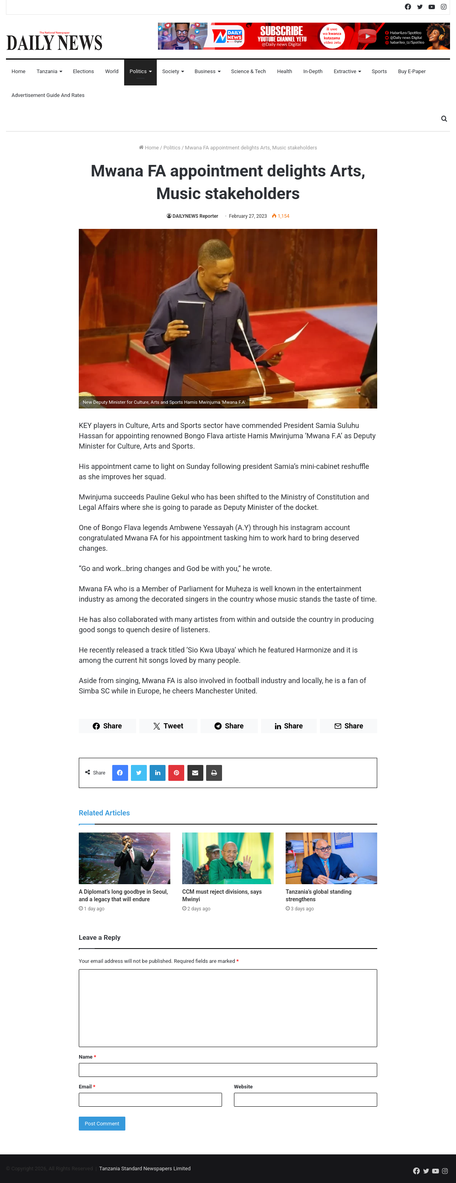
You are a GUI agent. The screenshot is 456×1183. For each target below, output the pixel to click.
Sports (379, 71)
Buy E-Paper (411, 71)
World (112, 71)
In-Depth (312, 71)
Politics (138, 71)
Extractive (345, 71)
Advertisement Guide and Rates (48, 95)
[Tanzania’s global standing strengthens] (331, 858)
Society (170, 71)
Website (243, 1087)
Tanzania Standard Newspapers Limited (145, 1168)
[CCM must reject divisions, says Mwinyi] (228, 858)
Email (87, 1087)
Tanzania (47, 71)
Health (284, 71)
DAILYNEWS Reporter (195, 216)
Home (18, 71)
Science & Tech (248, 71)
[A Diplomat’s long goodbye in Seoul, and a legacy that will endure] (124, 858)
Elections (83, 71)
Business (205, 71)
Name (87, 1057)
